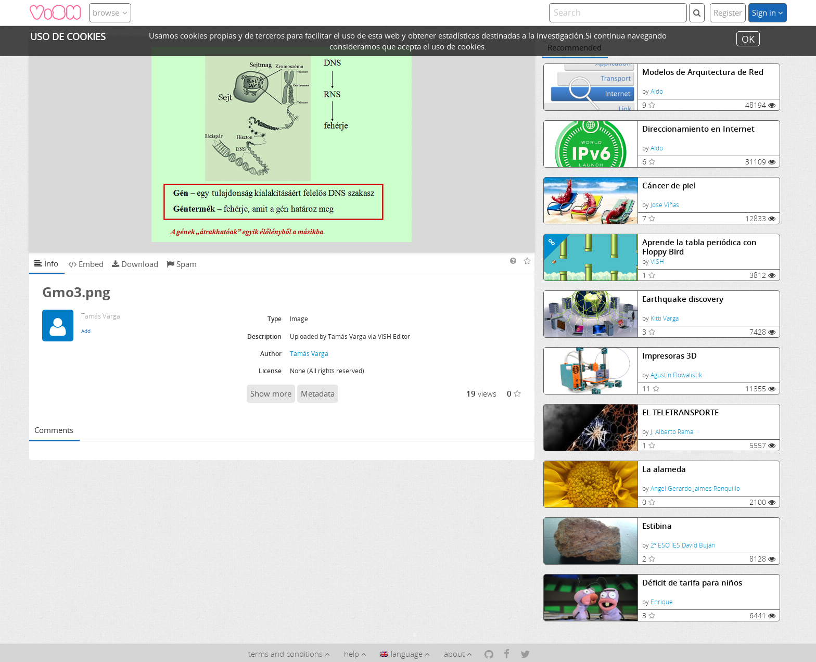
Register (727, 12)
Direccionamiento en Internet (698, 129)
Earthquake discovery (682, 299)
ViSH (657, 261)
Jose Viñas (665, 204)
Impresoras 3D (669, 356)
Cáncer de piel (669, 185)
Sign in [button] (767, 12)
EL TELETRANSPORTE (680, 412)
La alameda (664, 469)
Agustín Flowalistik (676, 375)
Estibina (657, 526)
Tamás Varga (309, 353)
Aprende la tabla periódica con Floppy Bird (699, 247)
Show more (270, 393)
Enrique (662, 601)
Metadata (318, 393)
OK (748, 38)
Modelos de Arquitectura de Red (702, 72)
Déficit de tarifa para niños (692, 583)
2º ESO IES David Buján (683, 545)
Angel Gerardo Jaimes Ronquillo (695, 488)
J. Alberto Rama (672, 431)
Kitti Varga (665, 318)
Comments (53, 430)
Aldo (657, 91)
